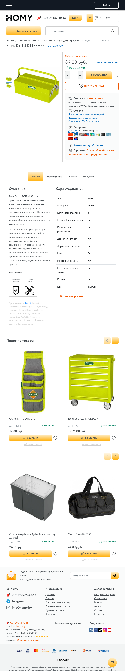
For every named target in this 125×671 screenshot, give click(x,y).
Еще (74, 17)
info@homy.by (22, 608)
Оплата (49, 599)
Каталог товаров (23, 31)
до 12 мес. (73, 130)
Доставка (50, 595)
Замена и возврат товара (58, 607)
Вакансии (50, 614)
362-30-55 (54, 17)
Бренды (98, 603)
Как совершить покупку (57, 603)
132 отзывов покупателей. (28, 640)
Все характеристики (71, 296)
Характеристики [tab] (53, 176)
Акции (97, 607)
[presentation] (107, 340)
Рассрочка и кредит (104, 595)
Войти (106, 5)
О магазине (100, 599)
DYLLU (28, 303)
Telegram (18, 602)
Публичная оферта (55, 610)
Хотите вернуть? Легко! (88, 145)
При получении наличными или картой (86, 114)
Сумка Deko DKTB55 (80, 534)
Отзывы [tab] (74, 176)
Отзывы (98, 610)
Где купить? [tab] (93, 176)
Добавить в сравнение (75, 55)
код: (55, 46)
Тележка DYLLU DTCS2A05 (83, 418)
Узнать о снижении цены (107, 62)
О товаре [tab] (31, 176)
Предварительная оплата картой (83, 117)
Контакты (99, 614)
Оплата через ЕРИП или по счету (83, 121)
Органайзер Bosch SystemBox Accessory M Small (32, 536)
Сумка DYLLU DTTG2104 (23, 418)
